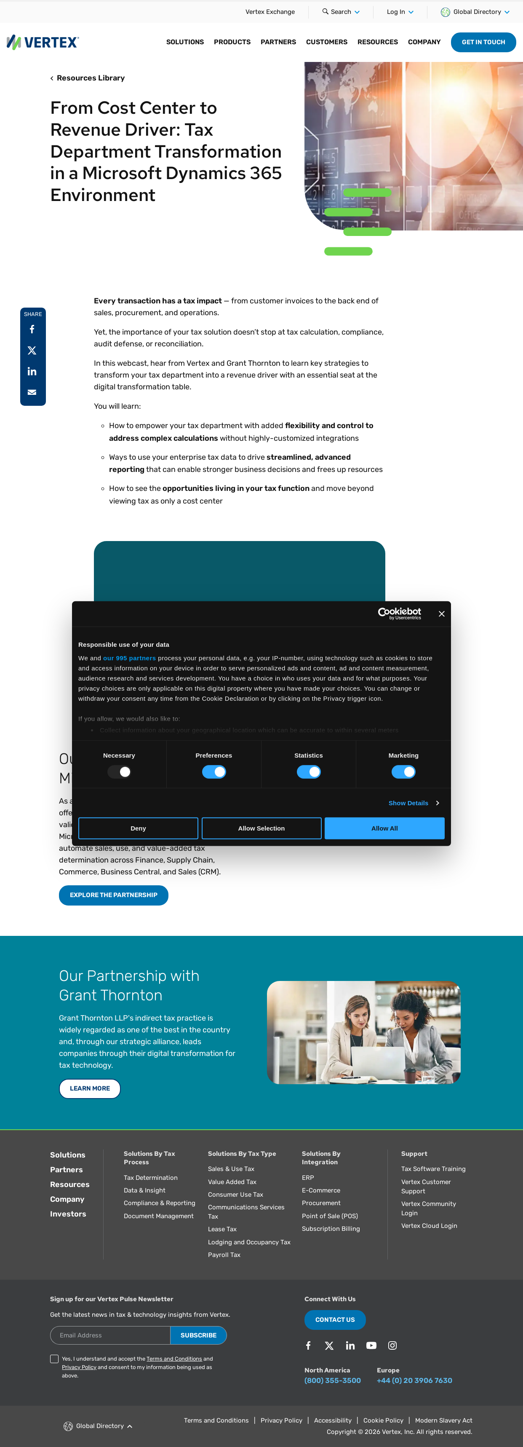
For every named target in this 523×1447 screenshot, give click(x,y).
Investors (68, 1214)
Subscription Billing (331, 1229)
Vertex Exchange (270, 12)
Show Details (409, 803)
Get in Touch (483, 42)
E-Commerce (321, 1190)
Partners (66, 1169)
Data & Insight (144, 1190)
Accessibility (333, 1420)
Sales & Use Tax (231, 1169)
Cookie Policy (383, 1420)
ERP (308, 1178)
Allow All (384, 828)
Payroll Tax (224, 1255)
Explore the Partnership (113, 895)
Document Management (159, 1216)
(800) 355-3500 (332, 1380)
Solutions (67, 1155)
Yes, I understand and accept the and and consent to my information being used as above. (137, 1367)
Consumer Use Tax (235, 1194)
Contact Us (335, 1320)
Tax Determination (151, 1178)
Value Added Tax (232, 1182)
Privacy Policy (79, 1367)
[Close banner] (442, 614)
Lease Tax (222, 1229)
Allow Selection (261, 828)
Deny (138, 828)
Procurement (321, 1203)
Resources (70, 1184)
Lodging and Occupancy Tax (249, 1242)
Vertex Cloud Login (429, 1226)
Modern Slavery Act (443, 1420)
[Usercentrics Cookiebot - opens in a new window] (384, 614)
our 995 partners (129, 657)
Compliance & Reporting (159, 1203)
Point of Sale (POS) (330, 1216)
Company (67, 1199)
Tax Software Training (433, 1169)
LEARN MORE (90, 1088)
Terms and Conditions (174, 1359)
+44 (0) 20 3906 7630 (414, 1380)
